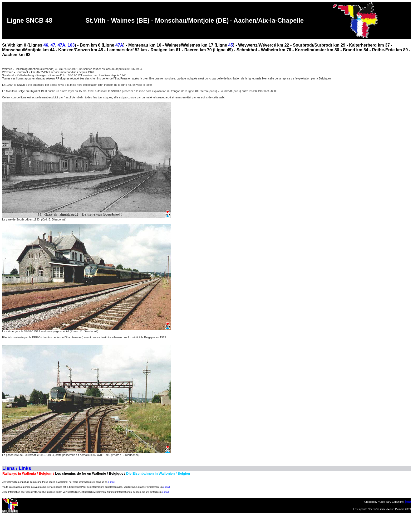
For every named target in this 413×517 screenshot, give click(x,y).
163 (71, 45)
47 (53, 45)
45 (230, 45)
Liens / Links (16, 468)
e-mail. (111, 482)
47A (61, 45)
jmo (408, 502)
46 (45, 45)
